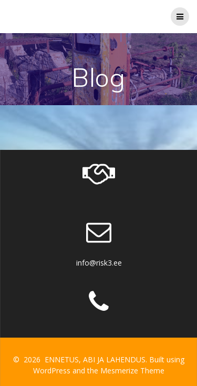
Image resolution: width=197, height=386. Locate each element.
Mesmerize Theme (132, 370)
